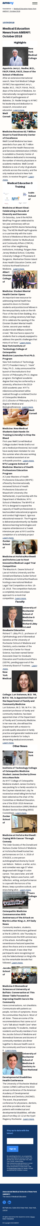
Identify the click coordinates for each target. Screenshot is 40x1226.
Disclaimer (10, 1218)
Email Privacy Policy (15, 1168)
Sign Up (12, 1149)
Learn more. (19, 110)
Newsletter (7, 9)
